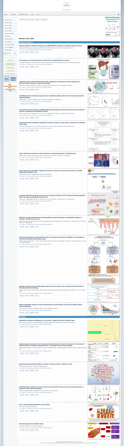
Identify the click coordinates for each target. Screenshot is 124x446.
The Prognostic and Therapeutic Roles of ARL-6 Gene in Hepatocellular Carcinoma (44, 60)
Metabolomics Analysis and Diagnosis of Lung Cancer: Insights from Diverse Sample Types (47, 320)
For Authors (13, 14)
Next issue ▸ (30, 19)
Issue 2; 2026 (8, 30)
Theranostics (10, 60)
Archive (37, 19)
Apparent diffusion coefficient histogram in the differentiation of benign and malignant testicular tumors (50, 45)
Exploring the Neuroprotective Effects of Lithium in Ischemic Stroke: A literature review (45, 364)
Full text (22, 52)
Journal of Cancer (10, 70)
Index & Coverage (9, 44)
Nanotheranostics (10, 67)
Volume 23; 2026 (9, 33)
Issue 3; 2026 (8, 28)
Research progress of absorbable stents (31, 423)
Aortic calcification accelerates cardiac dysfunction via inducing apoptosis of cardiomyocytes (47, 153)
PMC (37, 52)
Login (32, 14)
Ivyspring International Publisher (66, 441)
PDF (26, 52)
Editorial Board (8, 39)
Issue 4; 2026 (8, 25)
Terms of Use (94, 442)
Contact (38, 14)
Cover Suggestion (9, 47)
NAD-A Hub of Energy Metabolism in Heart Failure (34, 404)
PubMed (31, 52)
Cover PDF (44, 19)
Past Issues (7, 36)
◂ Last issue (22, 19)
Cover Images (8, 41)
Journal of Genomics (10, 73)
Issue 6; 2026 (8, 19)
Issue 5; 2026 (8, 22)
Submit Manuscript (23, 14)
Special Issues (8, 49)
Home (6, 14)
